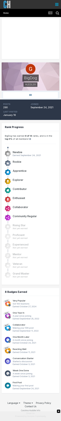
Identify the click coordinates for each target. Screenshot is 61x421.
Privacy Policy (43, 403)
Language (13, 403)
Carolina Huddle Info (30, 410)
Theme (28, 403)
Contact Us (30, 406)
